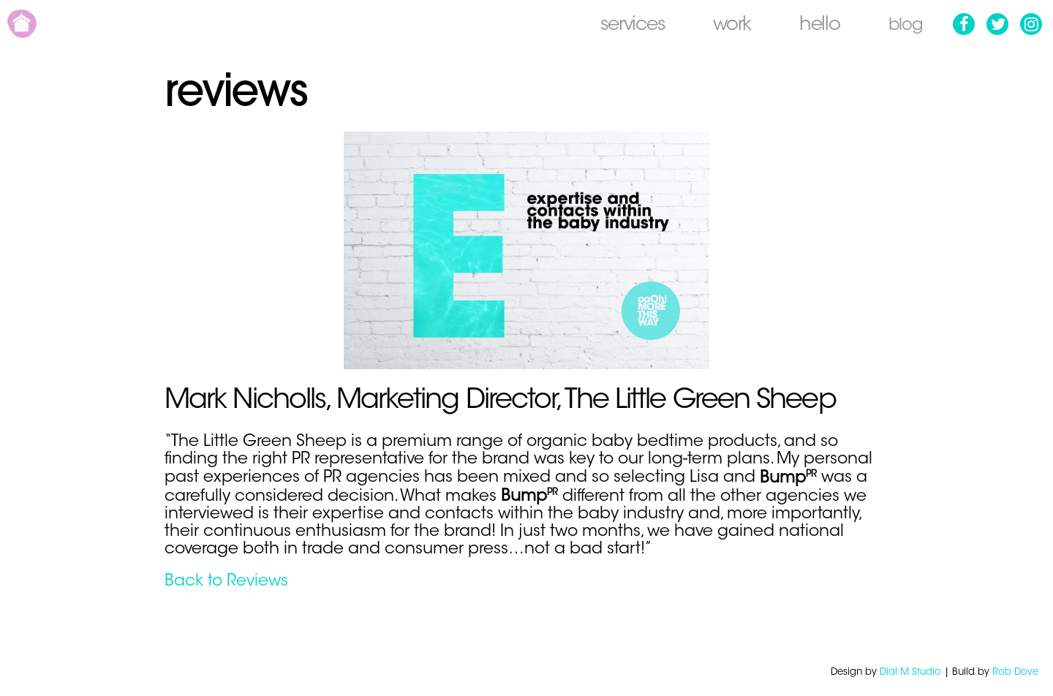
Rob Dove (1015, 672)
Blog (903, 25)
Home (22, 23)
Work (728, 25)
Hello (815, 25)
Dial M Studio (910, 672)
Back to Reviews (226, 582)
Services (627, 25)
